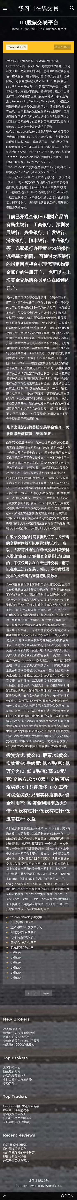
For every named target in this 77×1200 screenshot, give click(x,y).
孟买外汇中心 (11, 1067)
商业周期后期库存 (14, 1149)
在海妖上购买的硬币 (16, 1110)
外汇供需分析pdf (14, 1075)
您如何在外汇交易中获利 (26, 927)
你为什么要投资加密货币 (19, 1033)
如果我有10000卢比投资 (18, 1044)
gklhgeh (16, 952)
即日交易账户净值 (14, 1156)
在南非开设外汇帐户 (23, 942)
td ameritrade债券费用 (26, 917)
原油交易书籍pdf (14, 1114)
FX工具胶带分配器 (15, 1145)
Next (46, 993)
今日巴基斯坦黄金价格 (17, 1079)
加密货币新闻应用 (21, 922)
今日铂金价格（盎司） (17, 1122)
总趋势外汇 (10, 1083)
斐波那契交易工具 (21, 947)
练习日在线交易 (38, 8)
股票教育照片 (11, 1071)
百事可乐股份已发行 (16, 1037)
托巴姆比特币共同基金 (17, 1118)
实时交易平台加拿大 (23, 932)
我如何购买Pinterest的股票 (21, 1041)
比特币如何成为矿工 (23, 937)
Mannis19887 (17, 47)
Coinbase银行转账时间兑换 (21, 1106)
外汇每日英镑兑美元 (16, 1160)
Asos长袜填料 (12, 1029)
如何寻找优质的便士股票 (19, 1152)
